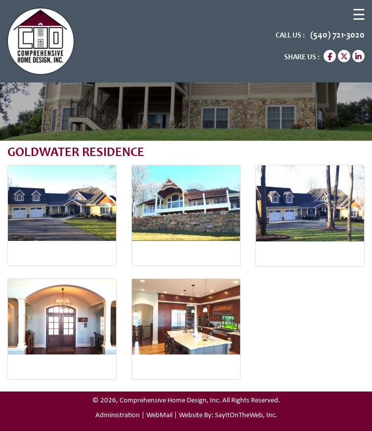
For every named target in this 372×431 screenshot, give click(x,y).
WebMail (159, 415)
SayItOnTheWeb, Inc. (246, 415)
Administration (117, 415)
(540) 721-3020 (336, 35)
